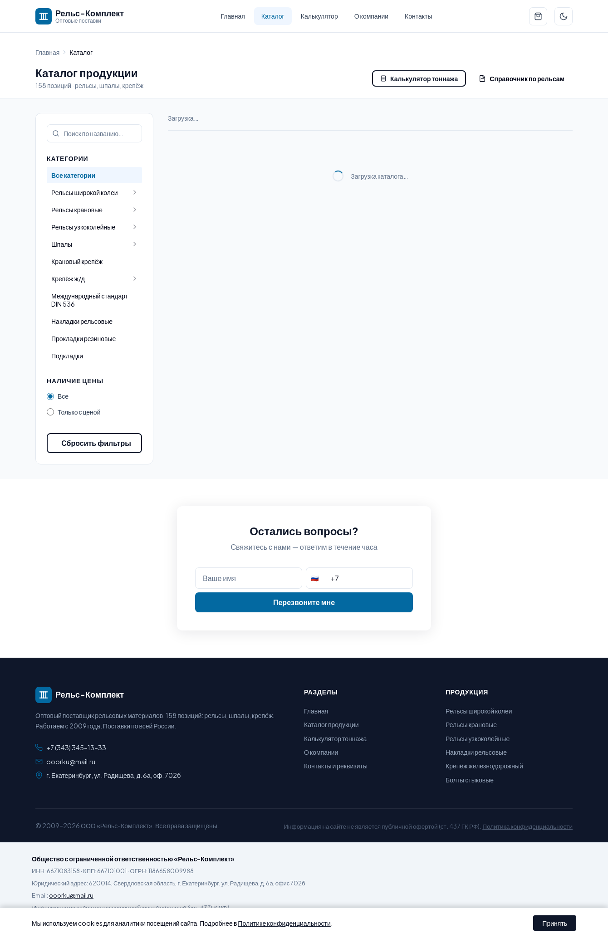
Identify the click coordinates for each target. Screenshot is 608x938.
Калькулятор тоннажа (419, 78)
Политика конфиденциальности (527, 826)
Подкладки (67, 356)
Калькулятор (319, 16)
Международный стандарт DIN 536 (89, 300)
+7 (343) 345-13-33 (76, 747)
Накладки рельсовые (82, 321)
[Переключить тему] (563, 16)
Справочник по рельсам (521, 78)
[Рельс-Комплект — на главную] (79, 16)
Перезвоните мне (304, 602)
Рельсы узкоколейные (478, 738)
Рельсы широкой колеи (479, 711)
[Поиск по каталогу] (94, 133)
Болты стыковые (470, 780)
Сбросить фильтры (96, 443)
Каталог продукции (331, 724)
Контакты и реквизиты (336, 766)
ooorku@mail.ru (70, 761)
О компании (371, 16)
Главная (233, 16)
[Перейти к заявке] (538, 16)
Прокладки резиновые (83, 338)
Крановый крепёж (77, 261)
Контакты (418, 16)
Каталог (272, 16)
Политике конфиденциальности (284, 923)
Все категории (73, 175)
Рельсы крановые (471, 724)
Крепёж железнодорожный (484, 766)
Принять (554, 923)
